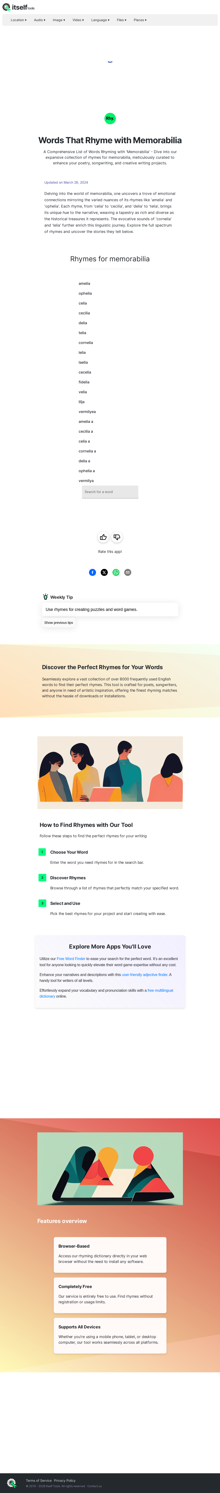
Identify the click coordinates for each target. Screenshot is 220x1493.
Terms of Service (39, 1480)
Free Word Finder (71, 959)
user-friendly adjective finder (144, 975)
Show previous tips (58, 623)
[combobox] (110, 492)
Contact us (94, 1486)
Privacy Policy (65, 1480)
